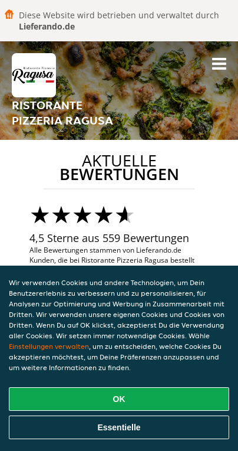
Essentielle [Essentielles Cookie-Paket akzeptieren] (118, 427)
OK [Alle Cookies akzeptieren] (119, 399)
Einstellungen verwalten (49, 346)
